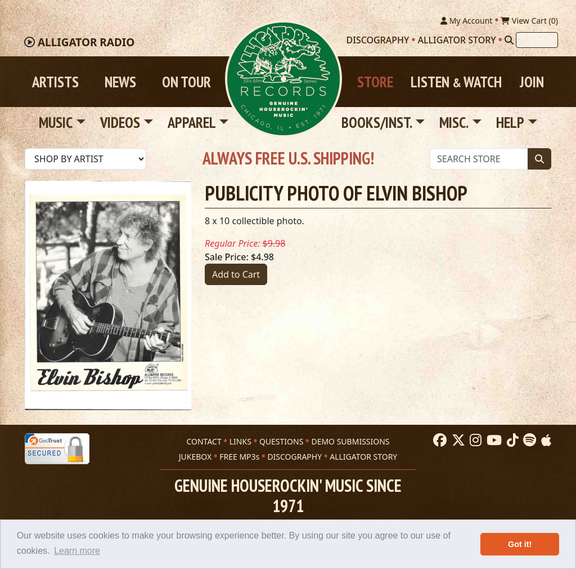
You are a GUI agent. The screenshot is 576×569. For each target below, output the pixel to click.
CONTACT (203, 441)
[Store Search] (479, 159)
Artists (55, 81)
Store (375, 81)
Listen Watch (456, 81)
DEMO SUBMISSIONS (350, 441)
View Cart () (529, 20)
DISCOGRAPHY (294, 456)
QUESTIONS (281, 441)
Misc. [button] (454, 122)
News (120, 81)
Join (532, 81)
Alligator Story (457, 40)
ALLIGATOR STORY (363, 456)
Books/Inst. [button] (376, 122)
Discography (378, 40)
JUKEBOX (195, 456)
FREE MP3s (239, 456)
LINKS (240, 441)
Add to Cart (236, 274)
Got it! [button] (520, 544)
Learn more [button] (77, 550)
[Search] (509, 40)
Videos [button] (120, 122)
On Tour (186, 81)
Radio (86, 42)
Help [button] (510, 122)
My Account (466, 20)
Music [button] (56, 122)
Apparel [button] (192, 122)
